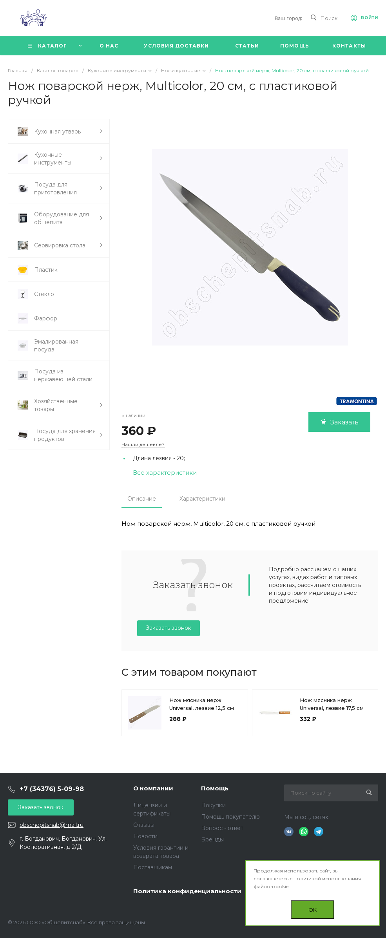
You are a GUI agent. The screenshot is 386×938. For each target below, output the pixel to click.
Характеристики (202, 498)
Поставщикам (152, 867)
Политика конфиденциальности (187, 891)
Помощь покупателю (230, 816)
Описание (141, 498)
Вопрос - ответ (222, 828)
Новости (145, 836)
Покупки (213, 805)
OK (312, 910)
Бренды (212, 839)
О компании (153, 788)
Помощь (214, 788)
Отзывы (143, 824)
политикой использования (327, 878)
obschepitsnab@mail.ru (51, 824)
